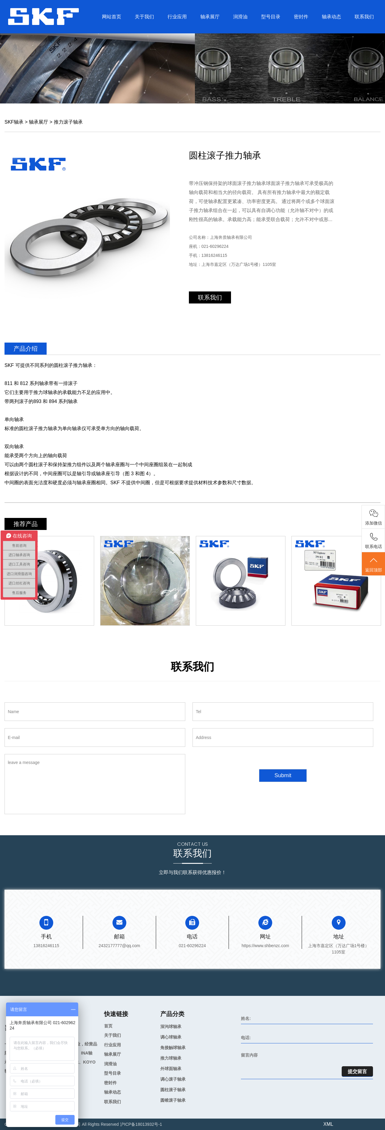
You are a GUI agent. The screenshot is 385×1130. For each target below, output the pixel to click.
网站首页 (111, 16)
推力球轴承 (170, 1058)
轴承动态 (331, 16)
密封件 (301, 16)
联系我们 (364, 16)
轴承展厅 (210, 16)
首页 (108, 1026)
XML (328, 1124)
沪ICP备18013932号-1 (141, 1124)
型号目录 (270, 16)
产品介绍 (26, 348)
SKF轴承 (14, 122)
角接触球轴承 (173, 1047)
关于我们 (144, 16)
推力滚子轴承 (68, 122)
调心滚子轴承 (173, 1079)
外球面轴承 (170, 1068)
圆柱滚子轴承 (173, 1089)
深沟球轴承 (170, 1026)
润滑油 (240, 16)
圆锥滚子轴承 (173, 1100)
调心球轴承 (170, 1037)
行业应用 (177, 16)
